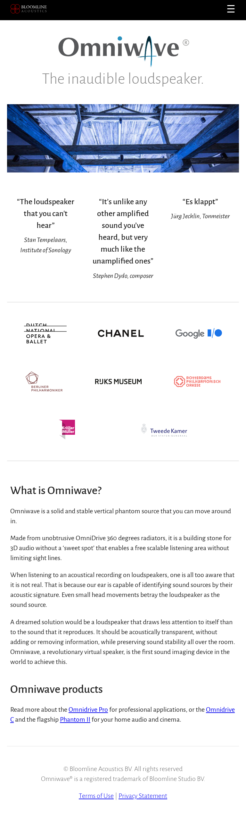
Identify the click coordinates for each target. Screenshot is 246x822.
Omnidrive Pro (88, 709)
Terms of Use (96, 795)
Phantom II (75, 719)
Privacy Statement (143, 795)
